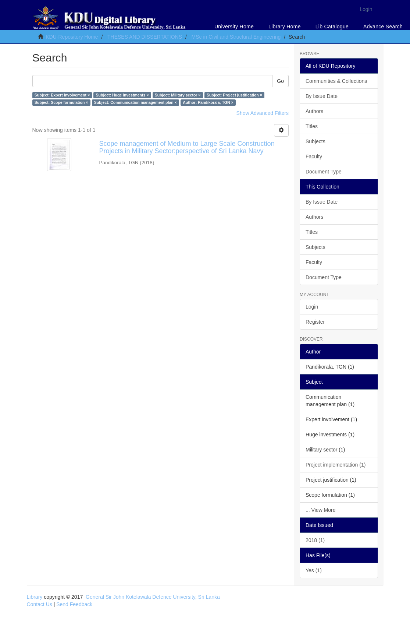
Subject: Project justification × (234, 95)
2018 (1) (315, 540)
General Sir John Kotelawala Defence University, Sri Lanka (153, 597)
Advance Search (383, 26)
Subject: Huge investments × (122, 95)
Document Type (324, 172)
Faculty (314, 156)
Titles (312, 126)
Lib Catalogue (332, 26)
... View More (320, 510)
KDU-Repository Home (72, 37)
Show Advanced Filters (262, 113)
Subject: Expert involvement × (62, 95)
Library (35, 597)
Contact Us (39, 604)
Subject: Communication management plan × (135, 102)
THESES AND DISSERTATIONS (144, 37)
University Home (234, 26)
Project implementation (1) (336, 465)
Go (280, 81)
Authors (314, 111)
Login (312, 307)
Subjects (315, 141)
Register (315, 322)
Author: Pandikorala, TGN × (208, 102)
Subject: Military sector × (178, 95)
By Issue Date (322, 96)
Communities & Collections (336, 81)
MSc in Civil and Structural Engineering (236, 37)
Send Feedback (74, 604)
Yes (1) (314, 570)
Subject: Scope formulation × (61, 102)
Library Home (284, 26)
